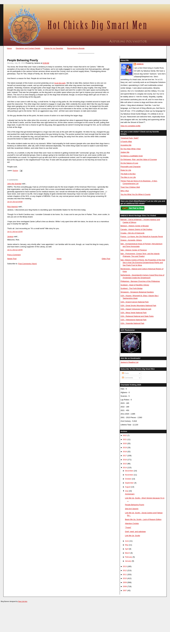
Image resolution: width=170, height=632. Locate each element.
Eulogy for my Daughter (53, 48)
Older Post (106, 259)
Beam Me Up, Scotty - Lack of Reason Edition (143, 519)
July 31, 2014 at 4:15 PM (14, 231)
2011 (125, 574)
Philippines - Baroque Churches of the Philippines (140, 281)
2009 (125, 582)
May (126, 545)
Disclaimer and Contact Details (28, 48)
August (128, 487)
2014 (125, 467)
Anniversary (129, 494)
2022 (125, 435)
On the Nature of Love (129, 163)
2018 (125, 451)
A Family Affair (126, 141)
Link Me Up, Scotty (132, 536)
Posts (125, 373)
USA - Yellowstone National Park (133, 320)
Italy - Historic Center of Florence (134, 250)
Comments (127, 378)
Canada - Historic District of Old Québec (136, 229)
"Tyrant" (128, 527)
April (127, 549)
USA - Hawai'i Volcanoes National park (136, 309)
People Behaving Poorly (22, 60)
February (128, 557)
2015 (125, 464)
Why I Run (125, 191)
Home (9, 48)
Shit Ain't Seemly (131, 509)
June (127, 541)
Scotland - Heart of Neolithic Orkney (135, 285)
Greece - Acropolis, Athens (131, 240)
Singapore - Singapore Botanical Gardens (137, 292)
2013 (125, 566)
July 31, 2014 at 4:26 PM (14, 250)
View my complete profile (130, 126)
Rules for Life (126, 170)
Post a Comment (14, 255)
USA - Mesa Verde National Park (134, 313)
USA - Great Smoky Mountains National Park (138, 305)
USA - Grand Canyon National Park (135, 302)
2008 (125, 586)
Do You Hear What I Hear (131, 149)
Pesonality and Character (131, 167)
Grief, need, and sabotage (135, 531)
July (126, 491)
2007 (125, 590)
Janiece (10, 236)
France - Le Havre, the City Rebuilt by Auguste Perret (142, 236)
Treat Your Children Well (130, 187)
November (129, 475)
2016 (125, 460)
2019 (125, 447)
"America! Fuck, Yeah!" (130, 138)
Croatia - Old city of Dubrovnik (132, 233)
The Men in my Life (128, 177)
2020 (125, 443)
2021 (125, 439)
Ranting (15, 170)
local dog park (59, 83)
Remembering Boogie (75, 48)
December (129, 471)
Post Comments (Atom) (27, 264)
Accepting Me (126, 145)
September (129, 483)
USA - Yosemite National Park (132, 323)
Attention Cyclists (132, 523)
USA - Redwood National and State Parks (137, 316)
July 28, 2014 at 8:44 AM (14, 202)
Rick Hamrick (12, 207)
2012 (125, 570)
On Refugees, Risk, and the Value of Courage (139, 159)
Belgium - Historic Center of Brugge (135, 226)
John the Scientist (14, 184)
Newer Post (11, 259)
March (127, 553)
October (128, 479)
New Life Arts (22, 601)
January (128, 561)
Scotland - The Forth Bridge (132, 288)
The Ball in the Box (128, 174)
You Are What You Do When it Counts (135, 194)
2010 (125, 578)
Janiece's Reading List (129, 362)
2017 (125, 456)
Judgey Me (125, 152)
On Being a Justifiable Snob (132, 156)
